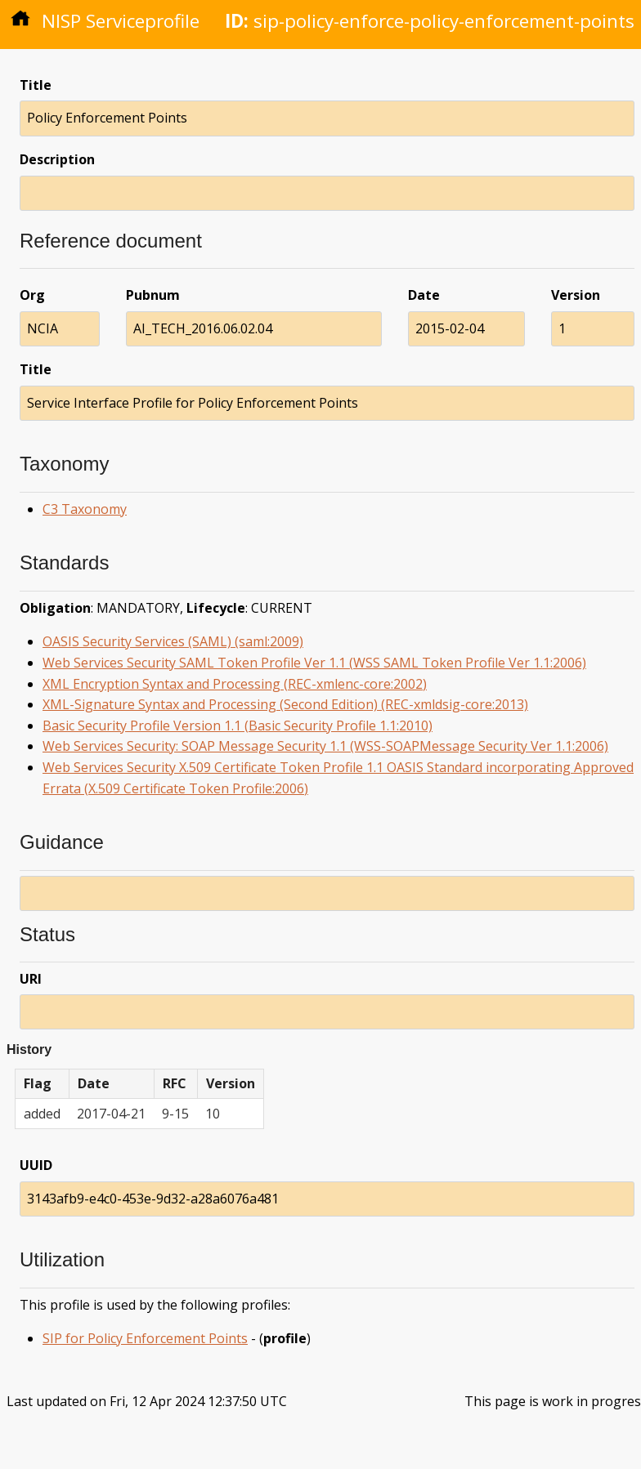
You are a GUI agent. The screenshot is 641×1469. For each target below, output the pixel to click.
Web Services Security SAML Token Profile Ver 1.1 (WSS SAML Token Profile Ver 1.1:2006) (314, 663)
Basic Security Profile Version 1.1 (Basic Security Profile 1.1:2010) (238, 725)
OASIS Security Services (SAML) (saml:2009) (173, 641)
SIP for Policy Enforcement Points (145, 1338)
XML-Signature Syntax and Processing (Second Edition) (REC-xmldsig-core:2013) (285, 704)
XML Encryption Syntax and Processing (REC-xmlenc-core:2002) (235, 684)
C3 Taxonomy (85, 509)
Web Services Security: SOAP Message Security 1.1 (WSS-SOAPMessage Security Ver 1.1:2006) (325, 746)
